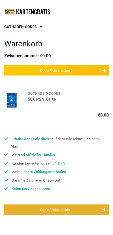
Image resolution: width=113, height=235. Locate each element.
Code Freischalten (73, 70)
